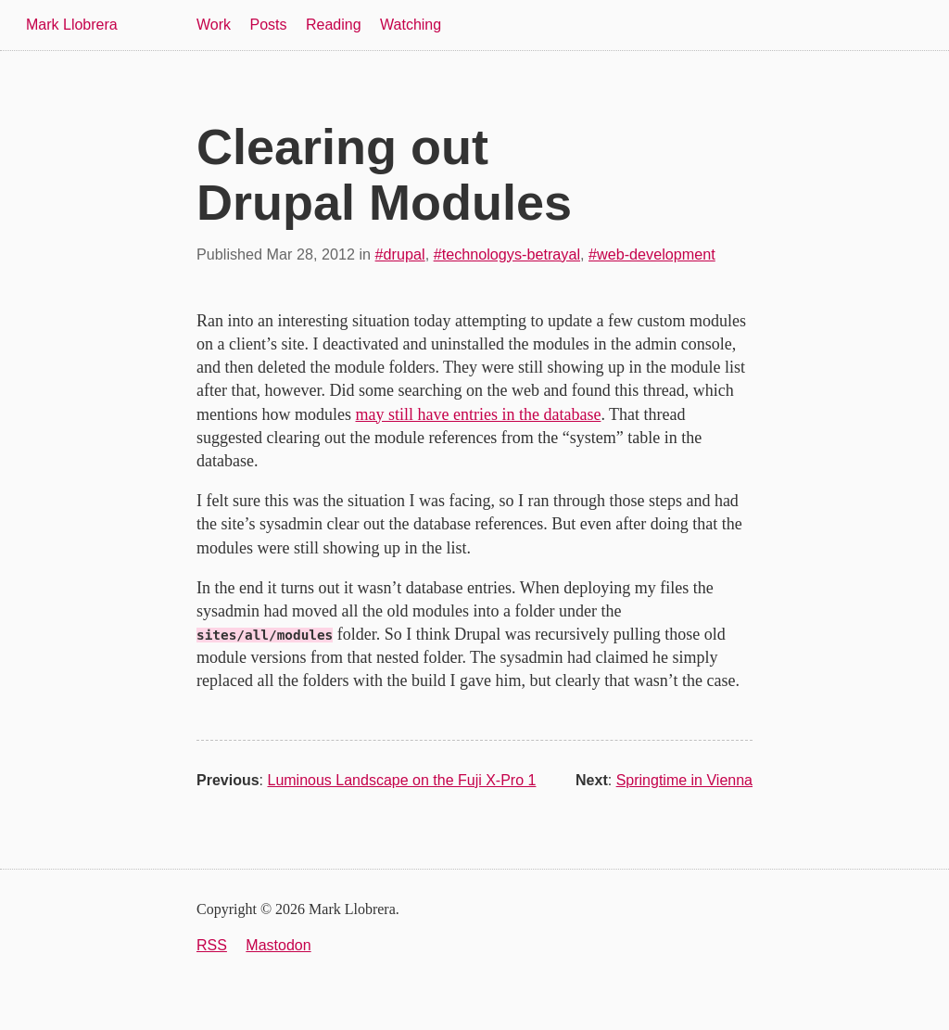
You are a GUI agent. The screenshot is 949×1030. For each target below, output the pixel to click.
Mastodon (278, 945)
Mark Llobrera (72, 24)
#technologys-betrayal (507, 254)
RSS (211, 945)
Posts (268, 24)
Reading (333, 24)
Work (213, 24)
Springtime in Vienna (684, 780)
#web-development (651, 254)
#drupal (400, 254)
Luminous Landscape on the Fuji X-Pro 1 (401, 780)
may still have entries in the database (478, 414)
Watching (410, 24)
